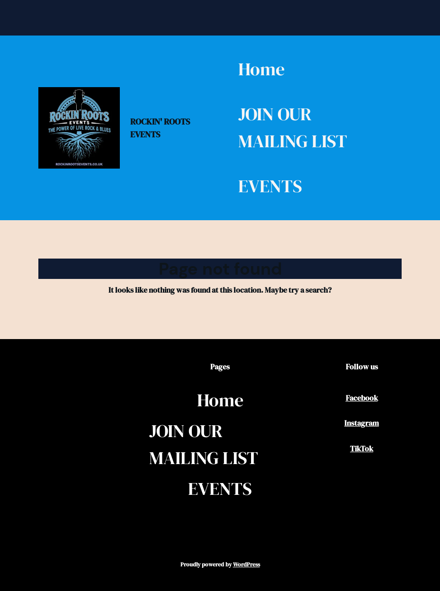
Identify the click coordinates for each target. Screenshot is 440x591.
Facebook (362, 398)
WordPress (246, 564)
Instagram (361, 423)
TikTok (361, 448)
